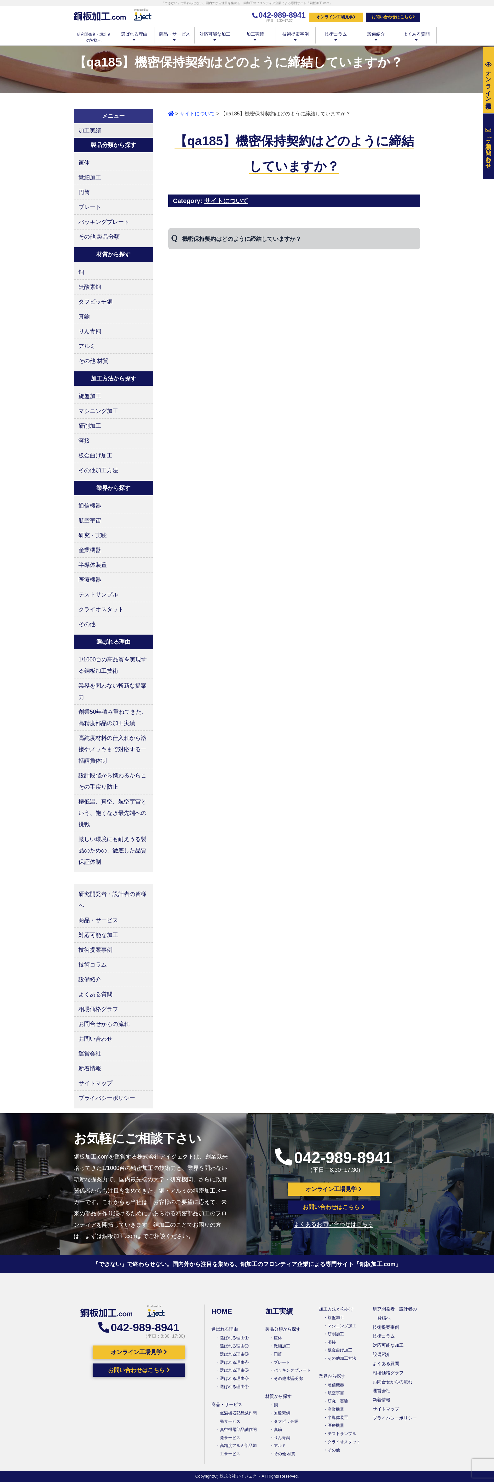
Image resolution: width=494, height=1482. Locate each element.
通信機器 (89, 506)
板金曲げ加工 (95, 455)
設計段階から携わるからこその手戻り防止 (112, 781)
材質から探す (278, 1396)
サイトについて (197, 113)
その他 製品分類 (99, 237)
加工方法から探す (336, 1308)
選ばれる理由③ (234, 1354)
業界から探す (332, 1376)
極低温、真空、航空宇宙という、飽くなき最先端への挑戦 (112, 813)
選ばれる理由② (234, 1346)
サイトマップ (95, 1083)
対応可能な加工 (215, 36)
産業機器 (89, 550)
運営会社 (89, 1053)
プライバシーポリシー (106, 1098)
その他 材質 (93, 361)
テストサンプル (98, 594)
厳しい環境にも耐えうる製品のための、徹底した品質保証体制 (112, 850)
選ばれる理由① (234, 1337)
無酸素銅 (89, 287)
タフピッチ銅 (95, 302)
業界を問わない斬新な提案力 (112, 691)
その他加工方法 (98, 470)
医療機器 (89, 580)
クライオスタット (101, 609)
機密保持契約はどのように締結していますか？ (241, 239)
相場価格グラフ (98, 1009)
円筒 (84, 192)
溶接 (84, 441)
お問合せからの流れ (103, 1024)
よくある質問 (416, 36)
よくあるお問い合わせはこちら (333, 1224)
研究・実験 (92, 535)
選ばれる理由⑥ (234, 1378)
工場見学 (488, 80)
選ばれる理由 (134, 36)
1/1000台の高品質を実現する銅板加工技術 (112, 665)
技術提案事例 (295, 36)
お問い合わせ (95, 1039)
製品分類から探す (283, 1329)
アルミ (86, 346)
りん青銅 (89, 331)
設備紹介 (376, 36)
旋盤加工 (89, 396)
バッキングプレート (103, 222)
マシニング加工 (98, 411)
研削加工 (89, 426)
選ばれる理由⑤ (234, 1370)
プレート (89, 207)
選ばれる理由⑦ (234, 1386)
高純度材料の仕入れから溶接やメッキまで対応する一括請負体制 (112, 749)
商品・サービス (174, 36)
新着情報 (89, 1068)
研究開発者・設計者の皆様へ (112, 900)
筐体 (84, 163)
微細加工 (89, 177)
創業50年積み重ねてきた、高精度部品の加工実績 (112, 717)
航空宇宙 (89, 520)
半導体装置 (92, 565)
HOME (221, 1311)
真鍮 (84, 316)
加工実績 (255, 36)
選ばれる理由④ (234, 1362)
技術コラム (336, 36)
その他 (86, 624)
